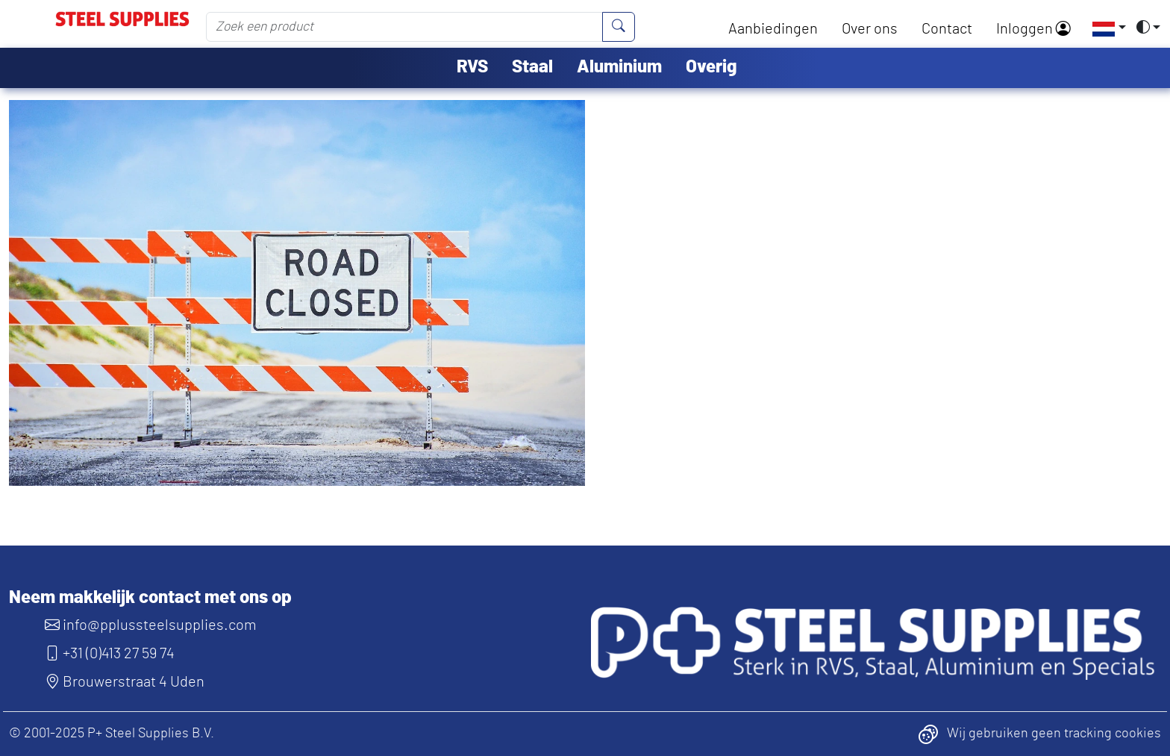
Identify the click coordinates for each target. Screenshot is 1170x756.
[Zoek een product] (404, 27)
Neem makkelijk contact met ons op (150, 598)
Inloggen (1033, 29)
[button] (1104, 28)
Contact (947, 29)
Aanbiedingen (773, 29)
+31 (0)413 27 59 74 (110, 653)
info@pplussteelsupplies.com (151, 625)
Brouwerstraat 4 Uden (124, 682)
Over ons (870, 29)
